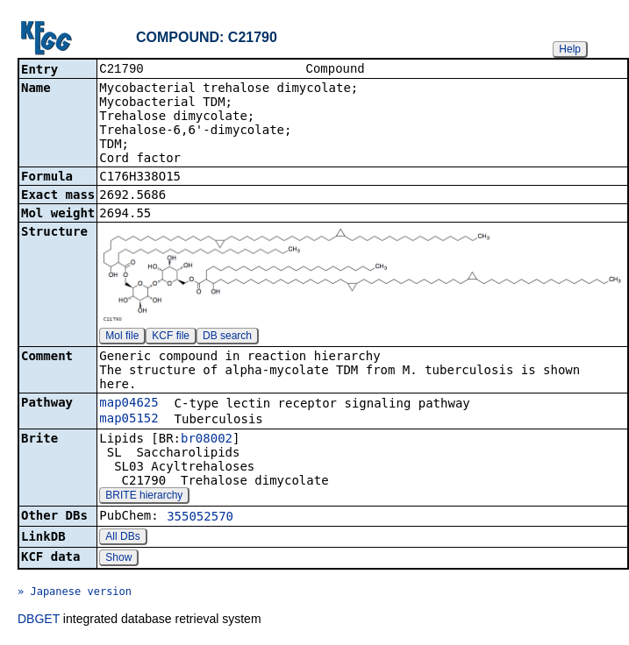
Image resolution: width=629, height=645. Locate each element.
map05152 (128, 420)
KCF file (170, 337)
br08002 (206, 440)
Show (118, 559)
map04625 (128, 404)
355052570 (200, 518)
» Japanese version (75, 593)
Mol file (122, 337)
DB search (227, 337)
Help (570, 49)
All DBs (122, 538)
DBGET (39, 620)
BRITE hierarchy (143, 497)
